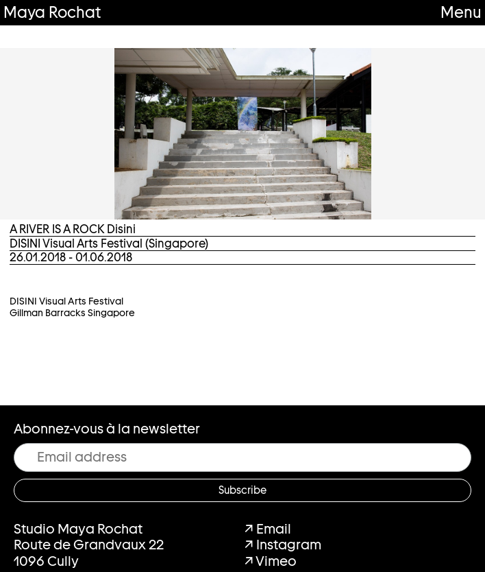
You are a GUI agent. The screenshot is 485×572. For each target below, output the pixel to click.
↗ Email (268, 529)
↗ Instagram (283, 544)
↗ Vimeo (271, 561)
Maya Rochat (52, 12)
